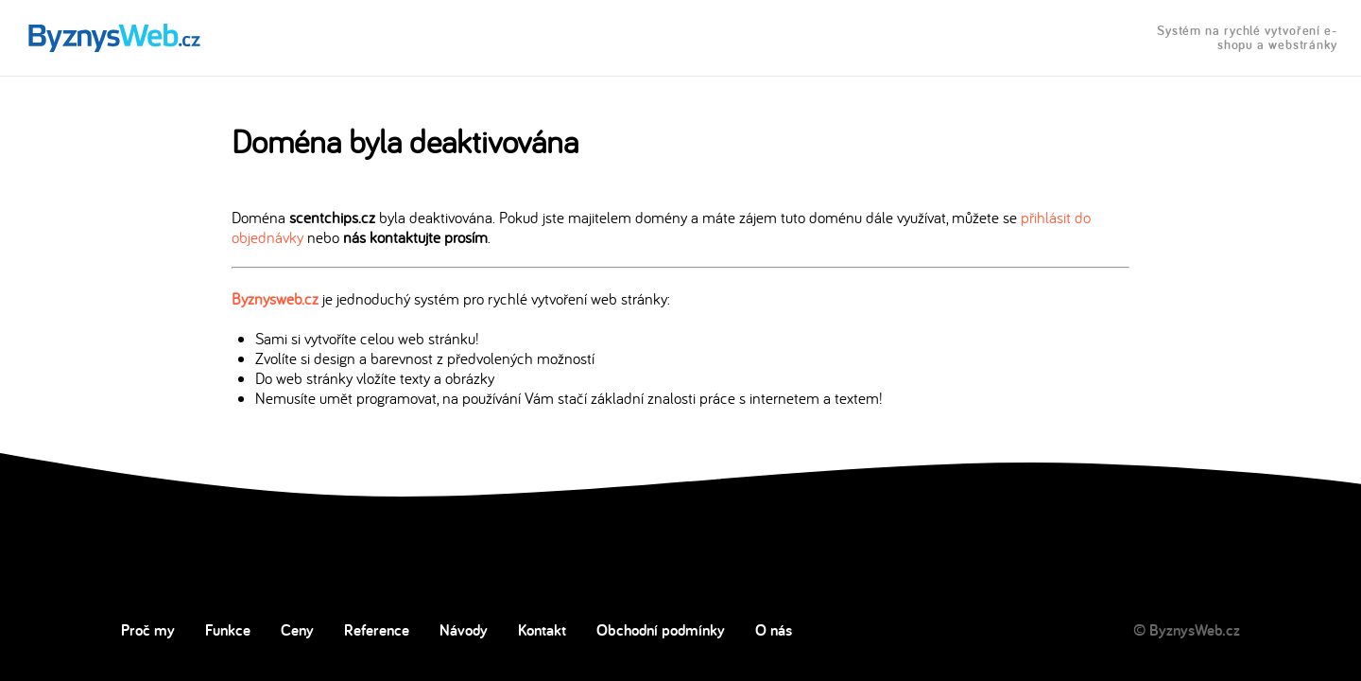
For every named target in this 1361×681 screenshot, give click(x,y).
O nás (773, 630)
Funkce (227, 630)
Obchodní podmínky (660, 630)
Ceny (297, 630)
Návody (463, 630)
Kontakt (542, 630)
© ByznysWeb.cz (1186, 630)
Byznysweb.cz (275, 298)
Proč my (148, 630)
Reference (376, 630)
